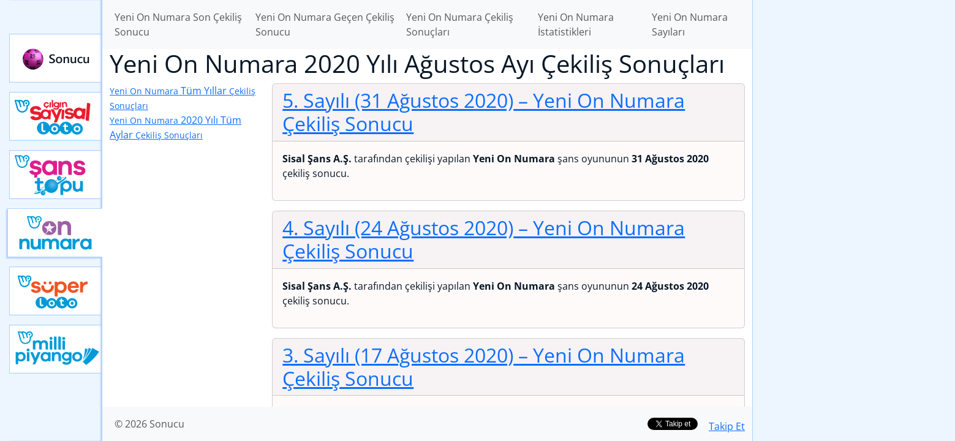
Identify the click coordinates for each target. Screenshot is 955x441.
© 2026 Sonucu (149, 424)
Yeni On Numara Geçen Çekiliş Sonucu (324, 24)
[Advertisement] (854, 193)
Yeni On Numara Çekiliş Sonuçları (459, 24)
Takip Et (727, 426)
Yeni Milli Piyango (55, 349)
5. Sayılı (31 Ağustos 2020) (483, 112)
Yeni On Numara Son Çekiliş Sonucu (178, 24)
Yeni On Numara (54, 232)
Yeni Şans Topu (55, 174)
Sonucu (55, 58)
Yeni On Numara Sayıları (690, 24)
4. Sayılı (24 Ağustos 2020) (483, 239)
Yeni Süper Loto (55, 290)
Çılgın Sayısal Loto (55, 116)
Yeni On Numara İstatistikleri (576, 24)
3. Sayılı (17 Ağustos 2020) (483, 366)
